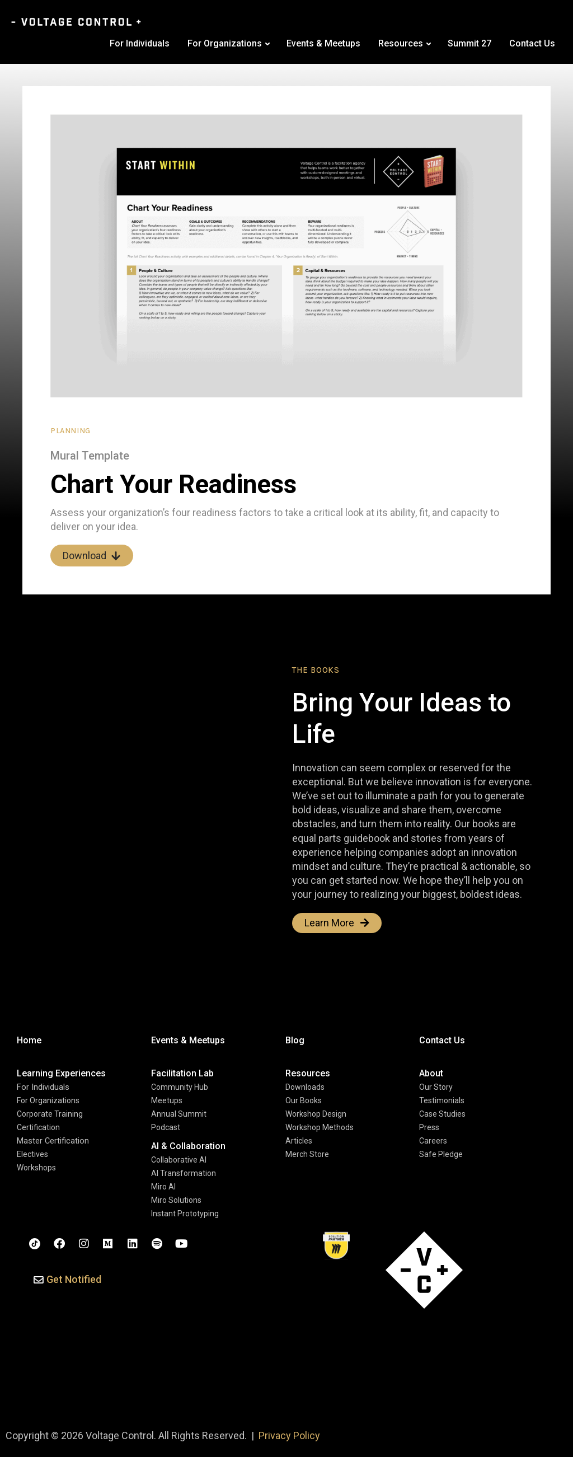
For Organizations (224, 43)
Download (92, 555)
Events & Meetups (323, 43)
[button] (67, 1280)
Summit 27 (469, 43)
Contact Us (532, 43)
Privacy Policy (289, 1435)
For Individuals (140, 43)
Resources (400, 43)
